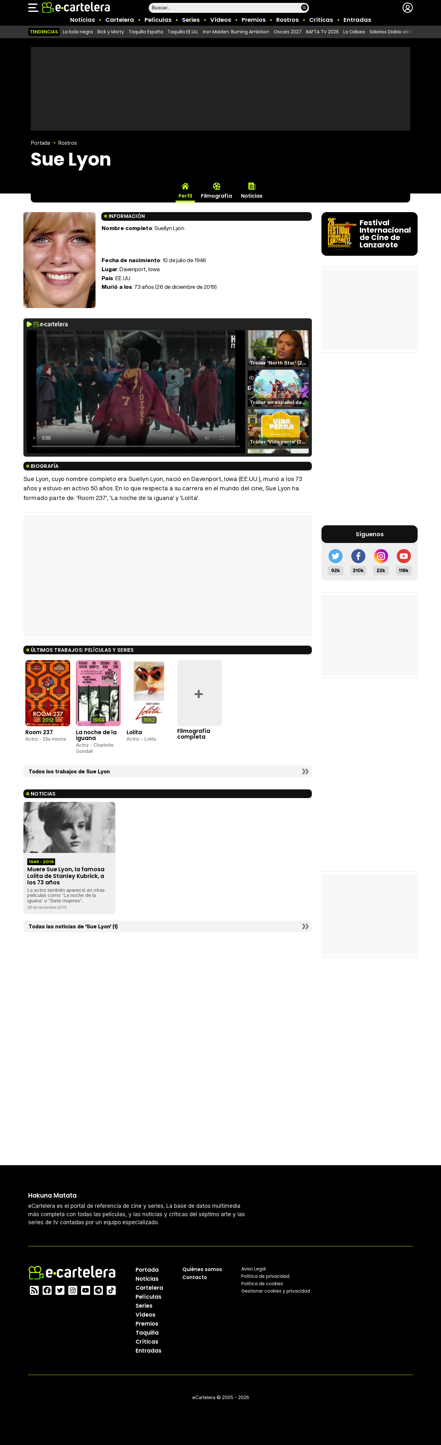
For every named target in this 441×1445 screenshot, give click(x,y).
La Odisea (354, 32)
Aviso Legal (253, 1268)
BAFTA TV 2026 (322, 32)
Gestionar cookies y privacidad (275, 1290)
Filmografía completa (193, 734)
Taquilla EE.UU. (183, 32)
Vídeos (220, 20)
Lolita (134, 732)
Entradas (357, 20)
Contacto (194, 1277)
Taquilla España (146, 32)
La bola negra (78, 32)
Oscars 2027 (288, 32)
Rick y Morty (110, 32)
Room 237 (39, 732)
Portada (40, 143)
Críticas (321, 20)
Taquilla (147, 1332)
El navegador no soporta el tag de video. (136, 391)
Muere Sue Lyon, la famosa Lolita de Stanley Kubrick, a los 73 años (65, 875)
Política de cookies (262, 1283)
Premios (254, 20)
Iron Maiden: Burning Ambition (236, 32)
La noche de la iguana (96, 735)
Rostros (287, 20)
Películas (158, 20)
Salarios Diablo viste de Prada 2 (404, 32)
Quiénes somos (202, 1269)
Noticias (82, 20)
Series (191, 20)
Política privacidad (265, 1276)
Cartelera (119, 20)
